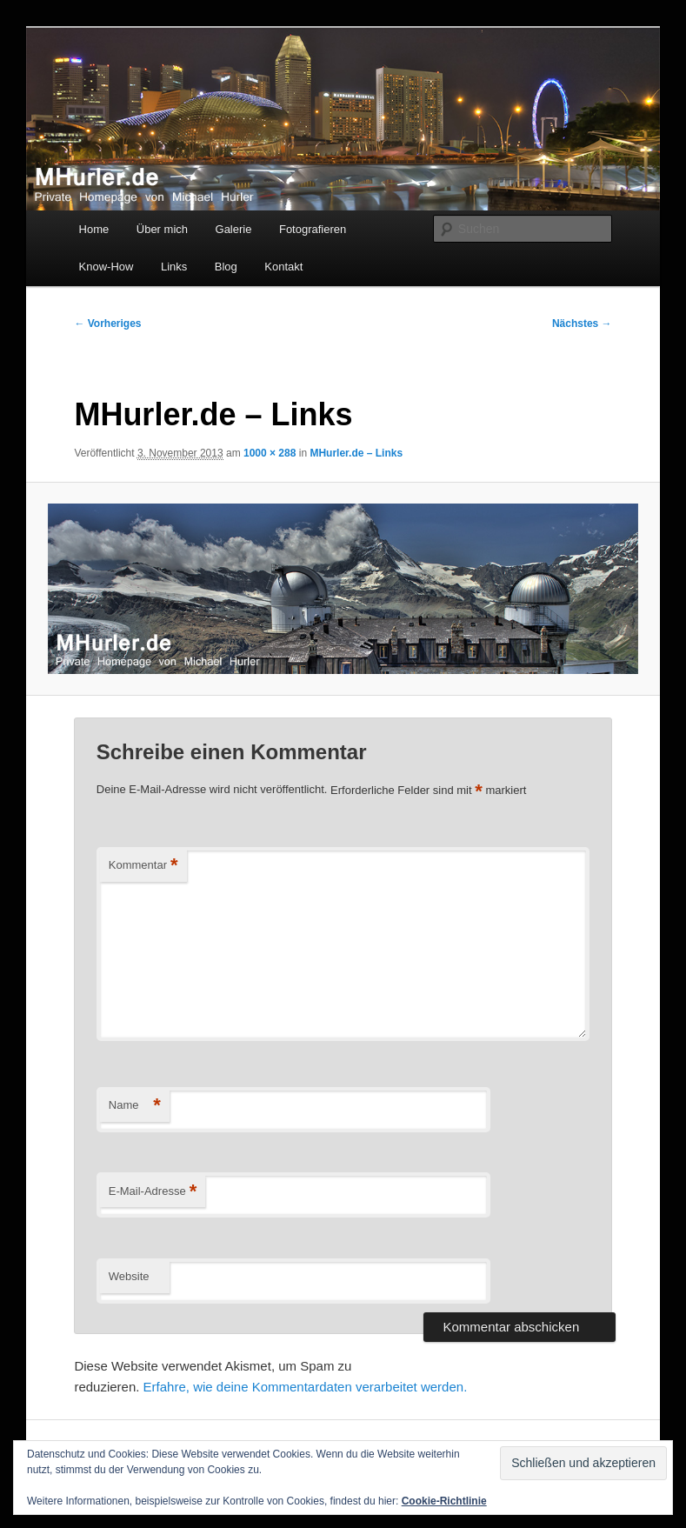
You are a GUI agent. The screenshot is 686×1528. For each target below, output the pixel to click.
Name (135, 1105)
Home (94, 229)
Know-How (106, 266)
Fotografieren (312, 229)
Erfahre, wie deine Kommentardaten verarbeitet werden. (305, 1386)
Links (174, 266)
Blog (226, 266)
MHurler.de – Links (356, 453)
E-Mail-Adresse (152, 1191)
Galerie (234, 229)
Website (129, 1276)
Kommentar (143, 865)
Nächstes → (582, 323)
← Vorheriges (107, 323)
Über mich (162, 229)
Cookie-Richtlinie (444, 1501)
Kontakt (283, 266)
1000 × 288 (269, 453)
